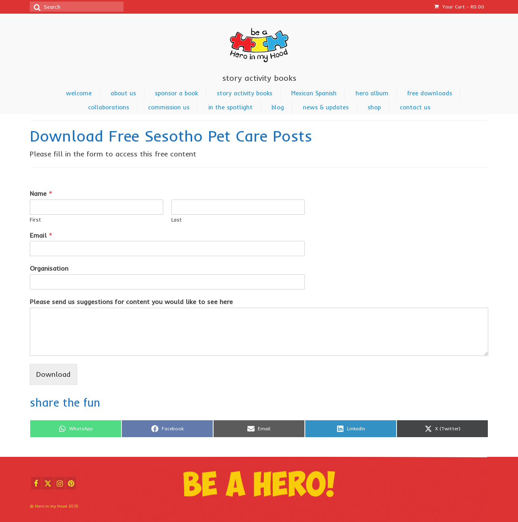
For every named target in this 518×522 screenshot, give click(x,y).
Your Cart (459, 7)
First (35, 219)
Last (176, 219)
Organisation (49, 268)
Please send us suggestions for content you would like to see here (131, 302)
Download (53, 374)
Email (41, 235)
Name (41, 193)
